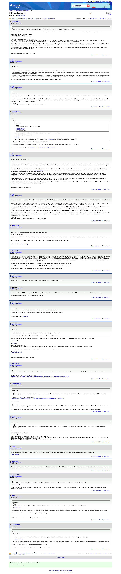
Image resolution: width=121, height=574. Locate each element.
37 (106, 18)
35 (103, 18)
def (13, 153)
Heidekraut (15, 275)
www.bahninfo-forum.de (16, 352)
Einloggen (97, 1)
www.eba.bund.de (15, 454)
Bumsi (13, 495)
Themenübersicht (21, 18)
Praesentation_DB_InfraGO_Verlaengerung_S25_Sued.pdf (42, 147)
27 (90, 18)
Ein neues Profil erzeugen (107, 1)
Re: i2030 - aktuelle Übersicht (16, 22)
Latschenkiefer (16, 474)
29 (93, 18)
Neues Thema (30, 18)
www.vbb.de (13, 343)
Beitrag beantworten (97, 55)
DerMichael (15, 323)
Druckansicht (61, 557)
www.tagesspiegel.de (20, 128)
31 (96, 18)
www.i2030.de (51, 139)
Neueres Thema (14, 554)
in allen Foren (52, 18)
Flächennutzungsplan (39, 170)
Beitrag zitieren (106, 55)
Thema (27, 10)
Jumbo (14, 416)
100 (48, 18)
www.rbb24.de (14, 340)
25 (44, 18)
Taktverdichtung (16, 250)
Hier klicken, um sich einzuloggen (17, 565)
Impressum (51, 570)
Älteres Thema (23, 554)
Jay (13, 86)
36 (105, 18)
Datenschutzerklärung (60, 570)
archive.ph (17, 136)
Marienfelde (21, 15)
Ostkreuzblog (25, 244)
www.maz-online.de (20, 129)
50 (45, 18)
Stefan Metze (15, 225)
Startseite (11, 10)
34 (101, 18)
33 (100, 18)
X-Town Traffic (15, 21)
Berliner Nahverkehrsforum (19, 10)
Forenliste (13, 18)
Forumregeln (69, 570)
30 (95, 18)
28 (91, 18)
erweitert (109, 14)
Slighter (14, 59)
